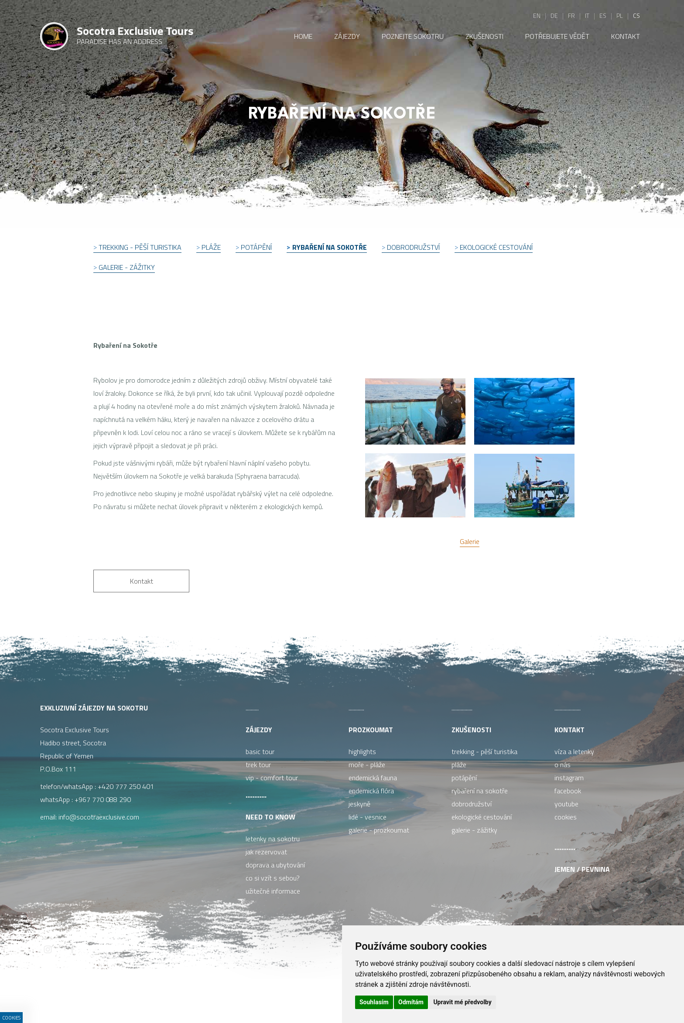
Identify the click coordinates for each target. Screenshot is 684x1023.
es (602, 15)
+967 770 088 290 (103, 799)
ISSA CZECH (251, 998)
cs (636, 15)
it (587, 15)
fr (571, 15)
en (536, 15)
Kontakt (569, 729)
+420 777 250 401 (126, 786)
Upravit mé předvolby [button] (462, 1002)
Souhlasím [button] (374, 1002)
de (554, 15)
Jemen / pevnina (582, 869)
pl (619, 15)
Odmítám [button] (411, 1002)
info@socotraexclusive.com (100, 817)
